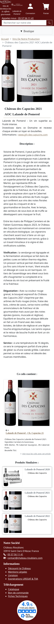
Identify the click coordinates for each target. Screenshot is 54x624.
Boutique (28, 31)
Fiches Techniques (18, 596)
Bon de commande (18, 592)
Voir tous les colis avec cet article (35, 453)
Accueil (5, 39)
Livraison (13, 575)
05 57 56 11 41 (26, 18)
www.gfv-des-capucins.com (33, 134)
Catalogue (13, 589)
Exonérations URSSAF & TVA (23, 578)
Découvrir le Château (19, 568)
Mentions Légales (17, 571)
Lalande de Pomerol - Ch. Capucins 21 (25, 433)
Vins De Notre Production (26, 39)
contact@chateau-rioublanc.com (25, 558)
